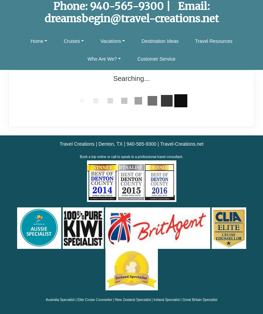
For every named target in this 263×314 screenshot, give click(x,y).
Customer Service (156, 59)
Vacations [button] (110, 41)
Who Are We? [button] (102, 59)
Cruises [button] (72, 41)
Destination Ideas (159, 41)
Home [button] (36, 41)
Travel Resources (213, 41)
